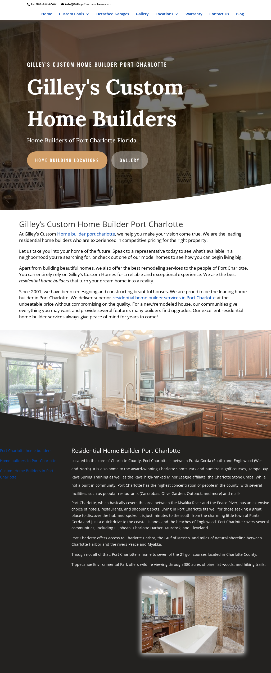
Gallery (142, 14)
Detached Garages (112, 14)
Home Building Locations (69, 159)
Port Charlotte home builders (26, 450)
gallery (130, 159)
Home (46, 14)
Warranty (194, 14)
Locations (164, 14)
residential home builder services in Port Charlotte (164, 298)
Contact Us (219, 14)
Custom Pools (71, 14)
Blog (240, 14)
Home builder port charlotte (86, 234)
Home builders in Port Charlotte (28, 460)
